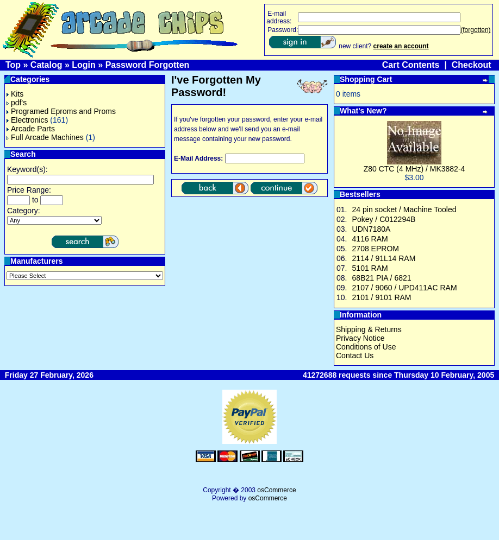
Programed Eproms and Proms (61, 111)
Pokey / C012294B (384, 219)
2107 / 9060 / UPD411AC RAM (404, 287)
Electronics (27, 120)
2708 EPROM (375, 248)
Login (84, 64)
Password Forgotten (147, 64)
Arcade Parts (31, 128)
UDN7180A (371, 229)
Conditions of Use (366, 346)
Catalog (46, 64)
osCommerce (276, 490)
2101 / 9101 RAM (381, 297)
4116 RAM (370, 238)
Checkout (471, 64)
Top (13, 64)
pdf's (17, 102)
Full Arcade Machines (45, 137)
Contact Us (354, 355)
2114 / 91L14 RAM (384, 258)
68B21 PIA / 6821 (381, 278)
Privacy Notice (360, 338)
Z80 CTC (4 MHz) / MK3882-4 (414, 168)
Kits (15, 94)
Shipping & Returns (369, 329)
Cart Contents (411, 64)
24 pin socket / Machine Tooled (404, 209)
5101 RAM (370, 268)
